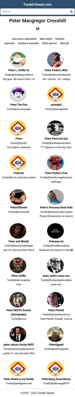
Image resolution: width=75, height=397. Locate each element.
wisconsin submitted (24, 38)
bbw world (46, 38)
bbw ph (64, 43)
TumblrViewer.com (37, 5)
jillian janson (49, 43)
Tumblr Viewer (45, 393)
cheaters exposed (28, 43)
